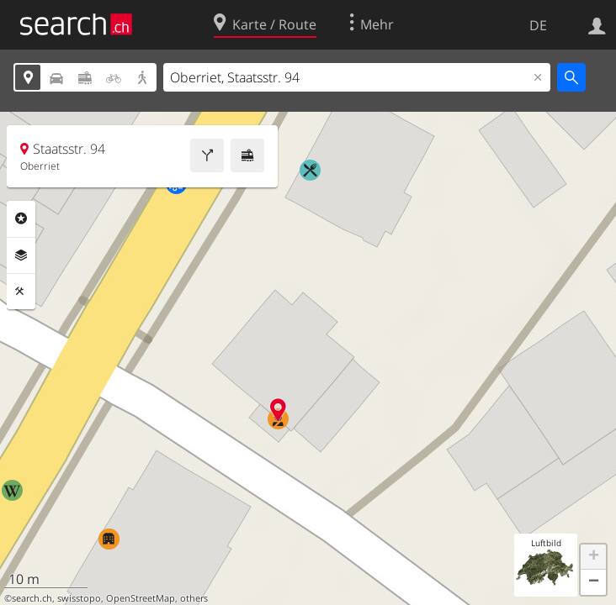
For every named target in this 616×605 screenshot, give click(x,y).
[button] (593, 557)
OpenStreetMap (140, 598)
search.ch (32, 598)
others (194, 598)
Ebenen (21, 255)
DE (538, 25)
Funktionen (21, 291)
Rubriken (21, 218)
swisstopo (79, 598)
